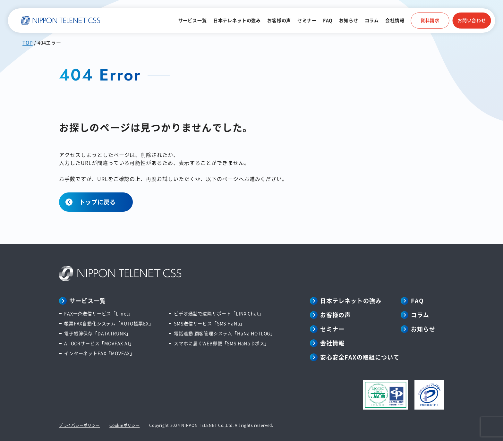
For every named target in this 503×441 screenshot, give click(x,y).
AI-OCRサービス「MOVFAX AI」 (99, 343)
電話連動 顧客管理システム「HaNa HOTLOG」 (224, 333)
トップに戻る (97, 202)
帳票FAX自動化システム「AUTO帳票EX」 (108, 323)
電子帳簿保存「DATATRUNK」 (97, 333)
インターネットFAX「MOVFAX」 (99, 353)
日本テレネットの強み (237, 20)
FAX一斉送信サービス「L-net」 (98, 313)
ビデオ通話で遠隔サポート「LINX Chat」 (218, 313)
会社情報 (394, 20)
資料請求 (430, 20)
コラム (372, 20)
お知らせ (348, 20)
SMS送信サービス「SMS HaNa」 (209, 323)
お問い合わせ (471, 20)
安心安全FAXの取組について (359, 357)
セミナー (306, 20)
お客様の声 (279, 20)
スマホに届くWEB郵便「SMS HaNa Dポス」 (221, 343)
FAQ (328, 20)
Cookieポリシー (124, 425)
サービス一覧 (192, 20)
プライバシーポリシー (79, 425)
